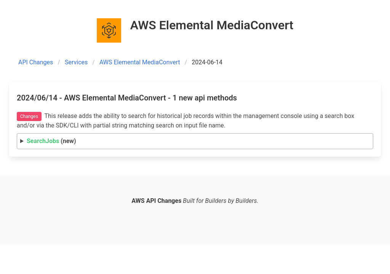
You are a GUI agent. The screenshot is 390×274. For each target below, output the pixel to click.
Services (76, 62)
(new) (51, 141)
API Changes (35, 62)
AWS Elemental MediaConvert (139, 62)
